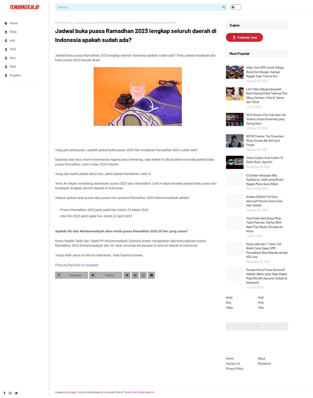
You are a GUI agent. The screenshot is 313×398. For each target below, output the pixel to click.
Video (229, 307)
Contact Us (233, 363)
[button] (235, 7)
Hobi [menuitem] (10, 66)
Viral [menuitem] (10, 49)
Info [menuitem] (9, 40)
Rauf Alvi (74, 265)
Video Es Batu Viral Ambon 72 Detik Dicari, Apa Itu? (264, 160)
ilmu (69, 22)
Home (229, 358)
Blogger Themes (77, 392)
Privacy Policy (234, 368)
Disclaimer (264, 363)
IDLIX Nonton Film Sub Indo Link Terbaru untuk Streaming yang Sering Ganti (266, 119)
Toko (261, 307)
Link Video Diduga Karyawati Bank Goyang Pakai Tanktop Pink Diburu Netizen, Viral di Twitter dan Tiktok (266, 95)
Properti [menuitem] (12, 75)
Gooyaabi (109, 392)
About (261, 358)
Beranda (60, 22)
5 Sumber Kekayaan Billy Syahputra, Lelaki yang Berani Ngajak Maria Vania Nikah (264, 180)
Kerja (229, 297)
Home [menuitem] (11, 23)
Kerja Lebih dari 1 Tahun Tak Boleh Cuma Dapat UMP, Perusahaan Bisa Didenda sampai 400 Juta (267, 250)
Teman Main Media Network (139, 392)
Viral (261, 302)
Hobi (261, 297)
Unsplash (91, 265)
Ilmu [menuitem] (10, 58)
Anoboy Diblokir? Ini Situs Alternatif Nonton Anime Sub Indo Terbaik (264, 201)
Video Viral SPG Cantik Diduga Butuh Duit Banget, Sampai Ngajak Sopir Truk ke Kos (265, 72)
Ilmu (228, 302)
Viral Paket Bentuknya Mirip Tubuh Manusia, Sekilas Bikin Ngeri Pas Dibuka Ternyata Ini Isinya (264, 224)
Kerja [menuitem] (10, 31)
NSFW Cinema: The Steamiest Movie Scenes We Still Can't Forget (265, 140)
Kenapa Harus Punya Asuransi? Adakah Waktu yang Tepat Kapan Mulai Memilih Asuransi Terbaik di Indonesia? (266, 276)
